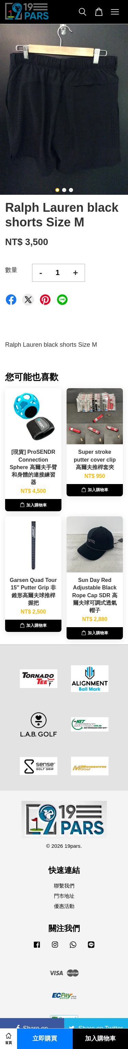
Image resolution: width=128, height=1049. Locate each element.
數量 (11, 269)
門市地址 (64, 896)
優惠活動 (64, 906)
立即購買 (44, 1039)
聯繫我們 (64, 886)
